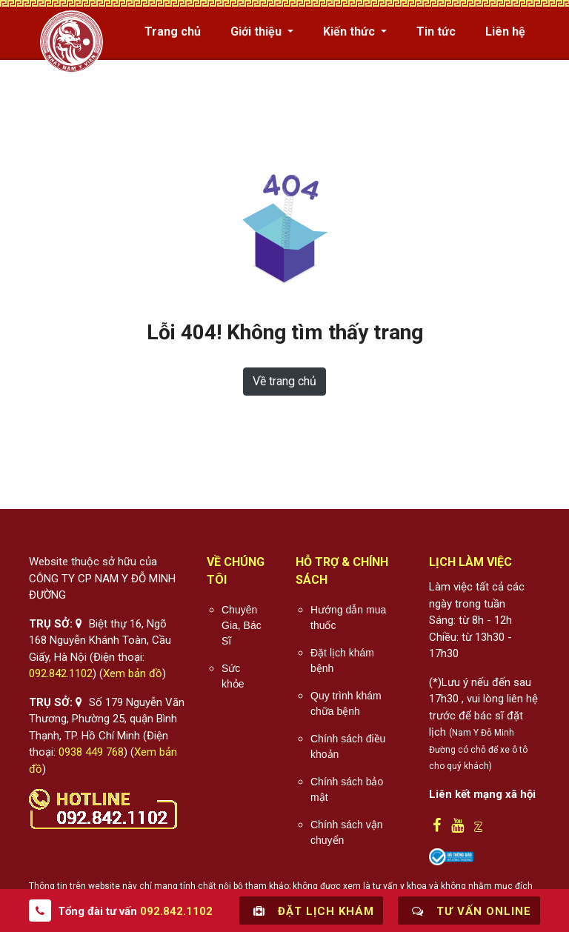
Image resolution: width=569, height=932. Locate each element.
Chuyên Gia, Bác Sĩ (242, 625)
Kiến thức (350, 31)
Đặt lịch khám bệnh (342, 660)
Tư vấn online (469, 910)
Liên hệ (505, 31)
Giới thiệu (257, 31)
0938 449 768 (91, 752)
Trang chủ (172, 31)
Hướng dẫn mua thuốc (348, 617)
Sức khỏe (233, 676)
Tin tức (436, 31)
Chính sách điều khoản (347, 746)
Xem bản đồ (132, 673)
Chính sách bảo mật (346, 789)
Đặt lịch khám (311, 910)
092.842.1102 (61, 673)
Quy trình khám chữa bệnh (346, 703)
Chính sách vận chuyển (346, 832)
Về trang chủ (284, 381)
